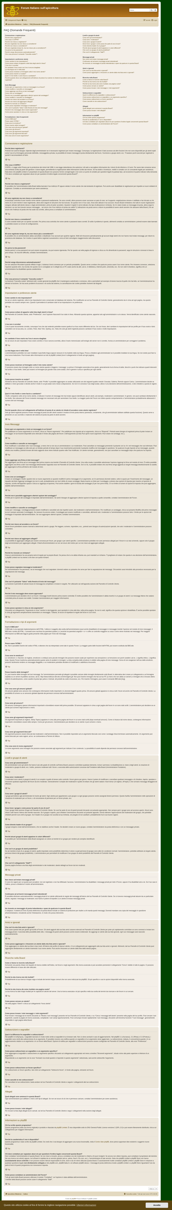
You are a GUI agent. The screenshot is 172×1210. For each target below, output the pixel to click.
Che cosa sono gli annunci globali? (16, 127)
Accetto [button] (156, 1205)
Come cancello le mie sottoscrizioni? (95, 101)
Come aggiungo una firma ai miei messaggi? (19, 91)
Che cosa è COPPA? (12, 39)
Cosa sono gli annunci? (12, 129)
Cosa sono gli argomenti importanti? (17, 131)
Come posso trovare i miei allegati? (94, 110)
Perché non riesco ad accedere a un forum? (19, 99)
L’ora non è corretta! (11, 65)
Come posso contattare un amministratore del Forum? (100, 124)
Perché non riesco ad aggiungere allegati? (19, 101)
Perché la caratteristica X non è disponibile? (97, 119)
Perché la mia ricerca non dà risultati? (95, 81)
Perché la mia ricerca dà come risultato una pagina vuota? (102, 84)
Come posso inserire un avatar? (15, 74)
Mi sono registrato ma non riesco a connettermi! (20, 44)
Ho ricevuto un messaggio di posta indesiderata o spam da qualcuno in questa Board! (111, 63)
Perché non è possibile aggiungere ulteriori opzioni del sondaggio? (27, 95)
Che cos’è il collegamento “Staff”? (94, 52)
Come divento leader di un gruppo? (94, 46)
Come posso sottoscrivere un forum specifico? (98, 99)
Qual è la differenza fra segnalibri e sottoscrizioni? (99, 95)
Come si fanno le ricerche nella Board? (95, 79)
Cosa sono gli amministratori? (92, 37)
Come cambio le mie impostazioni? (16, 61)
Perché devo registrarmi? (13, 37)
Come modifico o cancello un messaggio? (19, 89)
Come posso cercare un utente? (93, 86)
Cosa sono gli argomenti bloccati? (16, 133)
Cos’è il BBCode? (11, 119)
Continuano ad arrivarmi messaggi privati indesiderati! (100, 61)
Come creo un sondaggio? (13, 93)
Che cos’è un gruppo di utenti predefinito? (96, 50)
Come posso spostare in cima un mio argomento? (21, 112)
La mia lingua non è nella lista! (15, 69)
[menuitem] (24, 20)
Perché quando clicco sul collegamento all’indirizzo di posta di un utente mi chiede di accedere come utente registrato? (40, 79)
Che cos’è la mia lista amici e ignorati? (95, 70)
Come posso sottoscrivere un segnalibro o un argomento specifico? (105, 97)
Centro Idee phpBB (102, 1142)
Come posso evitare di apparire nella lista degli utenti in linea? (25, 63)
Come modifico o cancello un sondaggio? (18, 97)
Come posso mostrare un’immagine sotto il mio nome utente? (25, 71)
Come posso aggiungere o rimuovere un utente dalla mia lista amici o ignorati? (108, 72)
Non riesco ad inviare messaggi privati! (95, 59)
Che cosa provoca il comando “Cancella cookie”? (21, 54)
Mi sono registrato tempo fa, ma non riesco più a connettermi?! (25, 48)
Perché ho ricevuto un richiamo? (15, 103)
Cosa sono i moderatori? (91, 39)
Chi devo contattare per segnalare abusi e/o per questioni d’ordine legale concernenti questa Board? (115, 121)
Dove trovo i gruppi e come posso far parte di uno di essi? (101, 44)
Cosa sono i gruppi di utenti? (92, 42)
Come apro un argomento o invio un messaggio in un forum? (25, 87)
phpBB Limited (62, 1127)
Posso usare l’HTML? (12, 121)
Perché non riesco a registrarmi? (15, 42)
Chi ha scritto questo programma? (94, 117)
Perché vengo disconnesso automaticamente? (20, 52)
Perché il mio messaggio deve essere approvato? (21, 110)
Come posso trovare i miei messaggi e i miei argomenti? (101, 88)
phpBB (74, 1198)
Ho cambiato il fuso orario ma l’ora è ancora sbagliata (22, 67)
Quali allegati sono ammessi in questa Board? (98, 108)
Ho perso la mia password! (14, 50)
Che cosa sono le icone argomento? (17, 135)
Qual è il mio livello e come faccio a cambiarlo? (20, 76)
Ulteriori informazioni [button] (86, 1205)
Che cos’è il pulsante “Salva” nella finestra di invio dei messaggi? (26, 108)
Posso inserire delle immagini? (15, 125)
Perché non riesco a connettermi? (16, 46)
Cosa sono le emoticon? (13, 123)
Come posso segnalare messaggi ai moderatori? (21, 105)
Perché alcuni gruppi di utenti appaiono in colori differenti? (102, 48)
